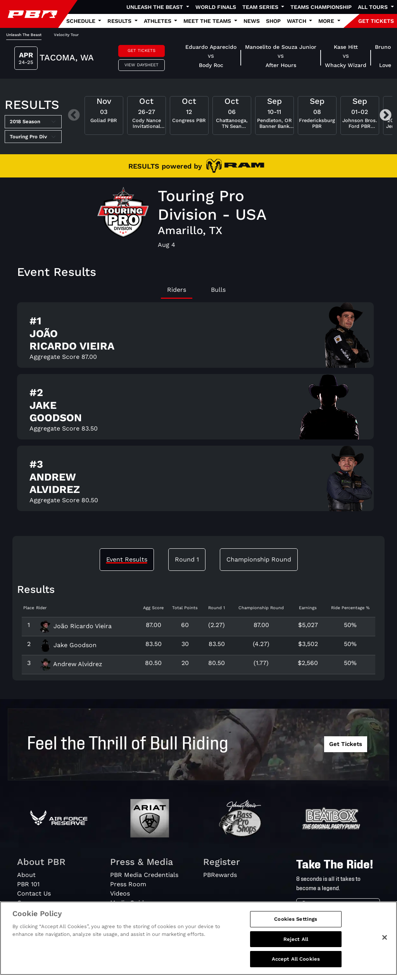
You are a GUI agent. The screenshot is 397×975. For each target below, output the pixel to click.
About (26, 875)
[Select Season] (33, 121)
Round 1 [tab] (187, 559)
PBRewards (220, 875)
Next (385, 115)
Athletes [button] (158, 21)
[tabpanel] (198, 409)
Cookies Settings (295, 921)
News (251, 21)
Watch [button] (297, 21)
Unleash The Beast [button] (155, 7)
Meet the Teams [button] (208, 21)
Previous (74, 115)
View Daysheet (141, 64)
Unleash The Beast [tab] (23, 35)
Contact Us (34, 893)
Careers (28, 902)
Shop (273, 21)
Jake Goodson (68, 645)
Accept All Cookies (296, 962)
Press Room (128, 884)
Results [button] (120, 21)
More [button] (327, 21)
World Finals (215, 7)
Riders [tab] (176, 289)
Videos (120, 893)
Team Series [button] (261, 7)
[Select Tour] (33, 136)
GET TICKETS (376, 21)
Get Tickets (141, 50)
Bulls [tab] (218, 289)
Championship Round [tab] (258, 559)
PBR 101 (28, 884)
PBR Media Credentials (144, 875)
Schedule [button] (81, 21)
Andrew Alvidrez (70, 664)
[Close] (384, 939)
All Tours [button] (373, 7)
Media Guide (128, 902)
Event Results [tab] (126, 559)
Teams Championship (321, 7)
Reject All (295, 941)
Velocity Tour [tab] (66, 35)
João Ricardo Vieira (75, 626)
